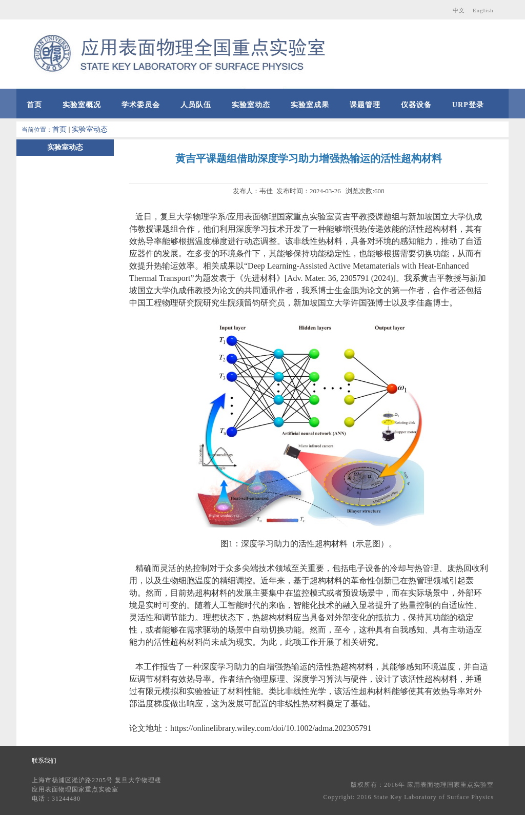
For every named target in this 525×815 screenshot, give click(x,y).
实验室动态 (90, 129)
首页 (59, 129)
